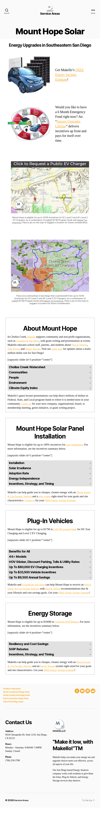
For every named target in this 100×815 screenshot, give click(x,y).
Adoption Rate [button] (19, 473)
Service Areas (22, 807)
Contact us (27, 403)
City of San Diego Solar (14, 709)
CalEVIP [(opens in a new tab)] (48, 220)
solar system (57, 496)
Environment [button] (18, 383)
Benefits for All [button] (19, 551)
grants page (72, 349)
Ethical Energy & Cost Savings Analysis (30, 588)
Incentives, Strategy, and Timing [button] (31, 484)
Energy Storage (45, 349)
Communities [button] (18, 372)
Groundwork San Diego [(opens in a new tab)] (35, 584)
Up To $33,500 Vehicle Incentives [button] (32, 572)
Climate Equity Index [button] (23, 388)
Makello (31, 337)
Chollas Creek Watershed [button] (27, 367)
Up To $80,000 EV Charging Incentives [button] (36, 567)
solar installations (75, 444)
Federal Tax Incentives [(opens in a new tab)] (55, 301)
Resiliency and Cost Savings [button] (28, 648)
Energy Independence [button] (24, 478)
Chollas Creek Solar (12, 696)
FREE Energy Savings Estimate (69, 75)
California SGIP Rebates (68, 626)
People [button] (14, 377)
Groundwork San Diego (29, 341)
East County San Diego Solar (17, 706)
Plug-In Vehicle (66, 588)
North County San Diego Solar (17, 699)
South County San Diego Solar (17, 703)
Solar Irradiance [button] (20, 468)
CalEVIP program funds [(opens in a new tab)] (66, 529)
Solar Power (24, 349)
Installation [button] (16, 463)
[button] (50, 561)
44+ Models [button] (17, 556)
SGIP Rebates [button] (19, 653)
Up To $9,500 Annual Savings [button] (29, 577)
